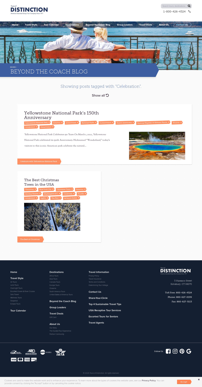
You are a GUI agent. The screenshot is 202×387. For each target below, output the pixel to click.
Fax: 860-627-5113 (182, 301)
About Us (55, 324)
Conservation (105, 123)
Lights (43, 198)
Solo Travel (14, 294)
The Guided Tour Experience (60, 331)
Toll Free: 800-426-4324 (178, 292)
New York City (45, 189)
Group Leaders (58, 307)
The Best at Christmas (30, 239)
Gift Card (53, 317)
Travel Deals (56, 313)
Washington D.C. (51, 193)
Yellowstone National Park (36, 122)
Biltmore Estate (70, 198)
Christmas (29, 189)
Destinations (57, 272)
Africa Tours (54, 276)
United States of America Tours (61, 295)
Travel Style (16, 278)
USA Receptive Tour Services (105, 310)
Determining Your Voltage (98, 285)
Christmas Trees (64, 189)
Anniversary (71, 123)
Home (13, 67)
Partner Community (57, 334)
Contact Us (95, 291)
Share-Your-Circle (98, 298)
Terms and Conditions (97, 282)
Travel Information (99, 272)
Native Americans (124, 122)
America (56, 123)
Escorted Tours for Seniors (103, 316)
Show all (100, 95)
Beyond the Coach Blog (63, 301)
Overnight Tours (16, 288)
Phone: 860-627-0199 (180, 297)
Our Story (53, 328)
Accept (183, 382)
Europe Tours (54, 285)
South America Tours (57, 291)
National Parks (88, 122)
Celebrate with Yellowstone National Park (38, 161)
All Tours (13, 282)
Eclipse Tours (15, 304)
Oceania (53, 288)
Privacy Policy (94, 276)
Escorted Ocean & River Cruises (22, 291)
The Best (55, 198)
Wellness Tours (16, 298)
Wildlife (176, 123)
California (68, 194)
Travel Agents (96, 322)
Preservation (46, 127)
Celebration (30, 127)
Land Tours (14, 285)
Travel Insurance (95, 279)
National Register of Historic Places (152, 122)
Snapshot (14, 301)
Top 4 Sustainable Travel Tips (105, 304)
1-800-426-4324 (177, 11)
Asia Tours (53, 279)
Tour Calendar (18, 310)
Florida (81, 194)
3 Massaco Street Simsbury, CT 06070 (181, 282)
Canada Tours (55, 282)
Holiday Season (31, 193)
